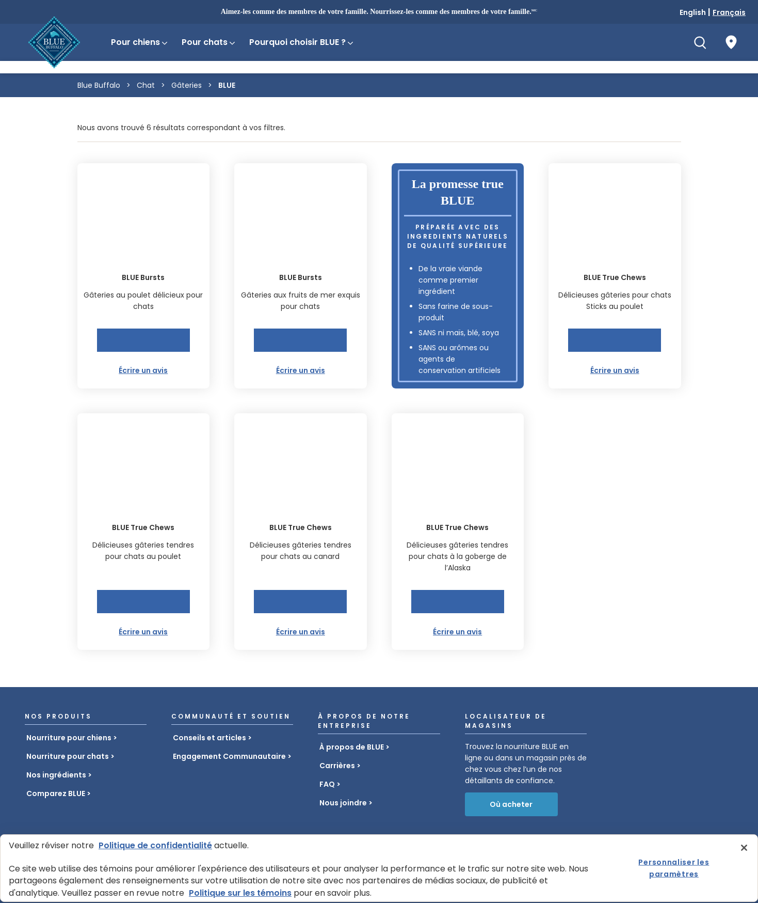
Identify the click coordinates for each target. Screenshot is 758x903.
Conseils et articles (209, 738)
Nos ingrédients (56, 775)
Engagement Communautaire (229, 756)
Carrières (337, 765)
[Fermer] (744, 847)
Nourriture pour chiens (68, 738)
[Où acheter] (731, 42)
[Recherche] (700, 42)
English (693, 12)
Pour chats (209, 42)
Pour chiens (140, 42)
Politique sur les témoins (240, 893)
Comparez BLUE (55, 793)
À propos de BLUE (351, 747)
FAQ (327, 784)
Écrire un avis (143, 370)
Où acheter (511, 804)
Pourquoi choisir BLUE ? (301, 42)
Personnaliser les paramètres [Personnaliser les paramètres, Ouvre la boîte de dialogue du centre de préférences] (673, 868)
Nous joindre (343, 803)
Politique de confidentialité (155, 845)
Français (729, 12)
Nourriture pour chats (67, 756)
